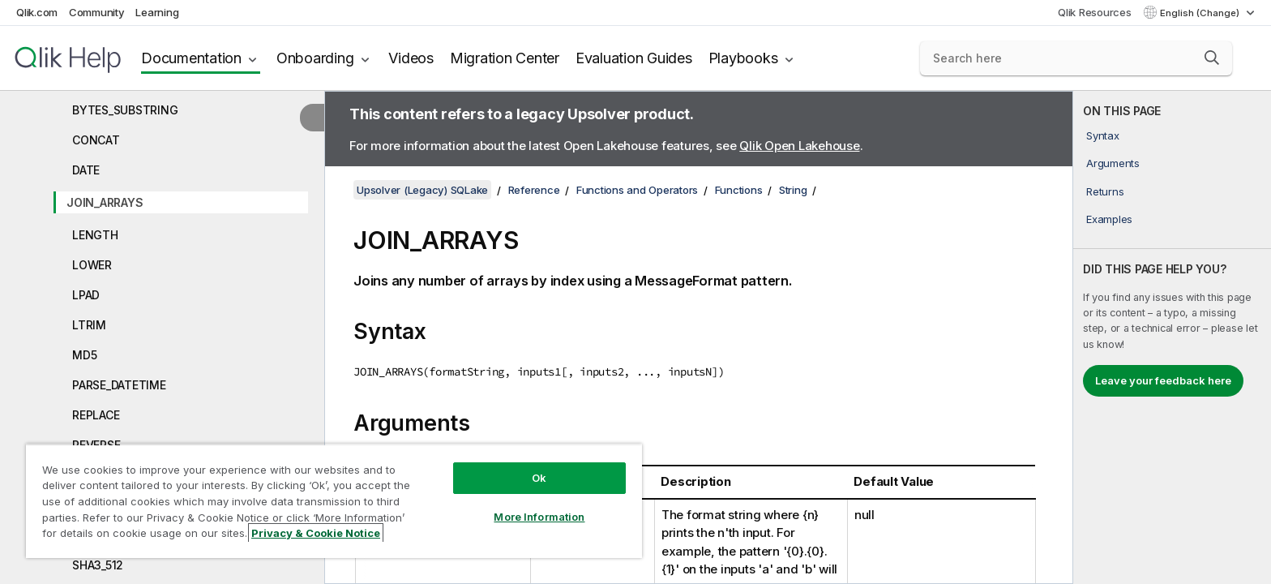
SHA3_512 (97, 565)
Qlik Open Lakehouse (799, 145)
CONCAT (96, 140)
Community (97, 12)
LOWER (92, 265)
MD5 (84, 355)
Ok (539, 477)
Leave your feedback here (1163, 380)
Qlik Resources (1095, 12)
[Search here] (1076, 58)
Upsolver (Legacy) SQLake (422, 189)
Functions (739, 189)
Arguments (1113, 163)
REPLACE (95, 415)
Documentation (191, 58)
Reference (534, 189)
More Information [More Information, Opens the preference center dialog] (539, 516)
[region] (334, 501)
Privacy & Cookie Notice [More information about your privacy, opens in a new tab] (315, 532)
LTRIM (89, 325)
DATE (86, 170)
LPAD (86, 295)
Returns (1104, 191)
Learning (156, 12)
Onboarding (315, 58)
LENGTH (95, 235)
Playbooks (743, 58)
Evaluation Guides (634, 58)
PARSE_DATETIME (119, 385)
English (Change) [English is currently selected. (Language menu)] (1201, 13)
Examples (1109, 219)
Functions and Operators (637, 189)
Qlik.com (37, 12)
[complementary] (1172, 337)
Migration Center (504, 58)
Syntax (1102, 135)
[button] (1212, 57)
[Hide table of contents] (312, 117)
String (793, 189)
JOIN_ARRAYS (104, 202)
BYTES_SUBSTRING (125, 110)
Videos (411, 58)
